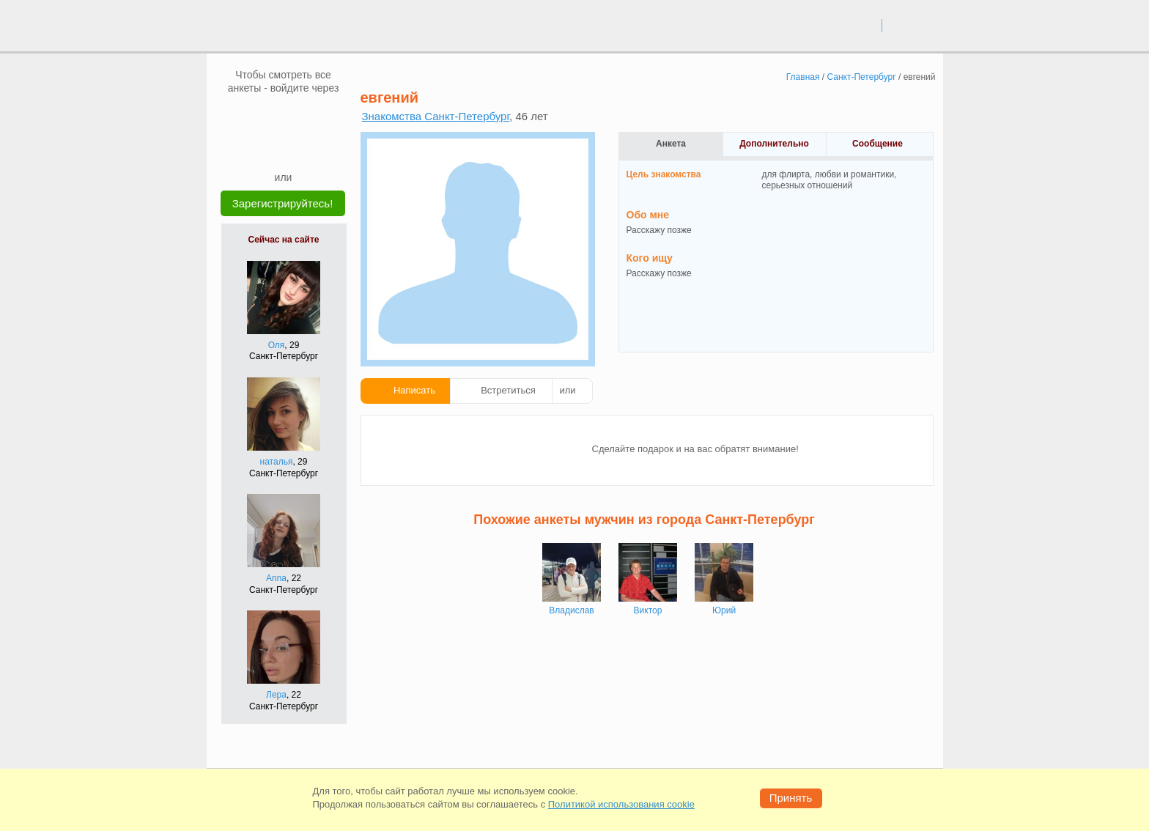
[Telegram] (297, 148)
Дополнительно (774, 143)
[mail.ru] (283, 116)
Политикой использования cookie (621, 804)
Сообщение (877, 143)
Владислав (571, 610)
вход (865, 25)
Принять (791, 797)
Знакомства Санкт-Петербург (436, 116)
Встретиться (508, 390)
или (568, 390)
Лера (276, 695)
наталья (276, 462)
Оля (276, 345)
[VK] (255, 116)
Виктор (648, 610)
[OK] (311, 116)
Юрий (724, 610)
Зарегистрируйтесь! (282, 203)
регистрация (913, 25)
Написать (414, 390)
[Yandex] (269, 148)
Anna (276, 578)
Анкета (671, 143)
